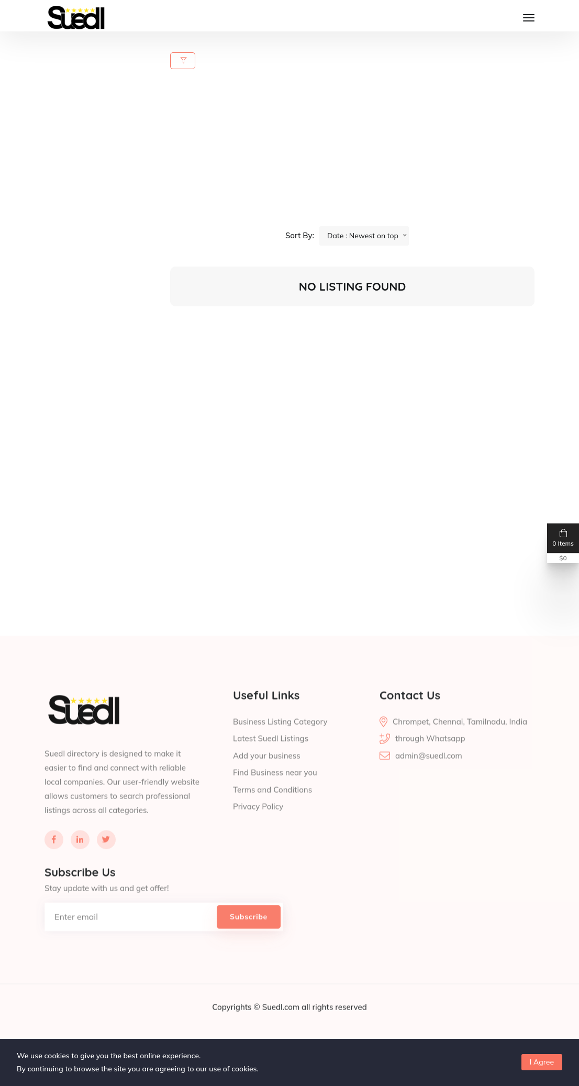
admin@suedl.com (428, 778)
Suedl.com (282, 1029)
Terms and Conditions (272, 812)
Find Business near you (275, 795)
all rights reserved (334, 1029)
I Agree (542, 1062)
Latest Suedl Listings (270, 761)
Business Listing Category (280, 744)
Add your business (266, 778)
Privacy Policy (258, 829)
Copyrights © (237, 1029)
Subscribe (249, 939)
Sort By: (299, 235)
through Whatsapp (430, 761)
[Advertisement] (358, 153)
